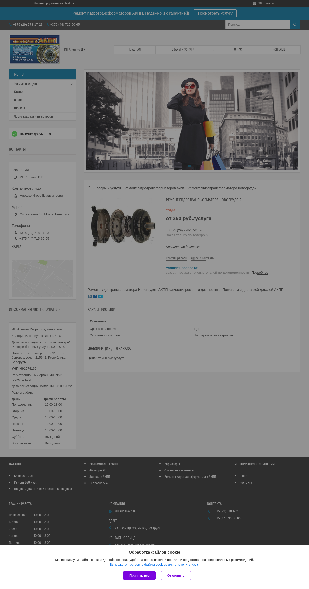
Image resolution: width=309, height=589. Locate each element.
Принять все (139, 575)
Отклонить (176, 575)
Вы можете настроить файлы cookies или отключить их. (153, 564)
